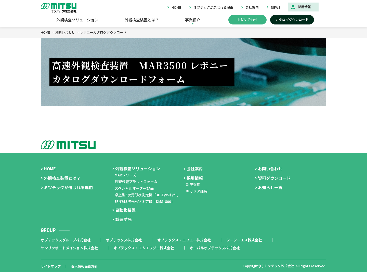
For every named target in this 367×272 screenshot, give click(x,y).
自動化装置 (125, 210)
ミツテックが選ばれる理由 (213, 7)
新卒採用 (193, 184)
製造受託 (123, 219)
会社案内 (252, 7)
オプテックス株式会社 (124, 239)
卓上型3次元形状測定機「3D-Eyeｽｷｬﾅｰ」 (147, 194)
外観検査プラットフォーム (136, 181)
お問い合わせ (247, 19)
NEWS (275, 7)
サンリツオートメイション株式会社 (69, 247)
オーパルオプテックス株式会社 (215, 247)
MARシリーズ (125, 174)
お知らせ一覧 (270, 187)
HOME (176, 7)
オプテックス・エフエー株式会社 (184, 239)
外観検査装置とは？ (142, 19)
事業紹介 (192, 19)
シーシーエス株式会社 (244, 239)
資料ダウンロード (274, 178)
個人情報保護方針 (84, 266)
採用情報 (304, 6)
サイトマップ (51, 266)
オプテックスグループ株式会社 (65, 239)
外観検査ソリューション (77, 19)
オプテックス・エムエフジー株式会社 (143, 247)
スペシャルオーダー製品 (134, 188)
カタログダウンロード (292, 19)
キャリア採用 (196, 190)
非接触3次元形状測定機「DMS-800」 (145, 201)
